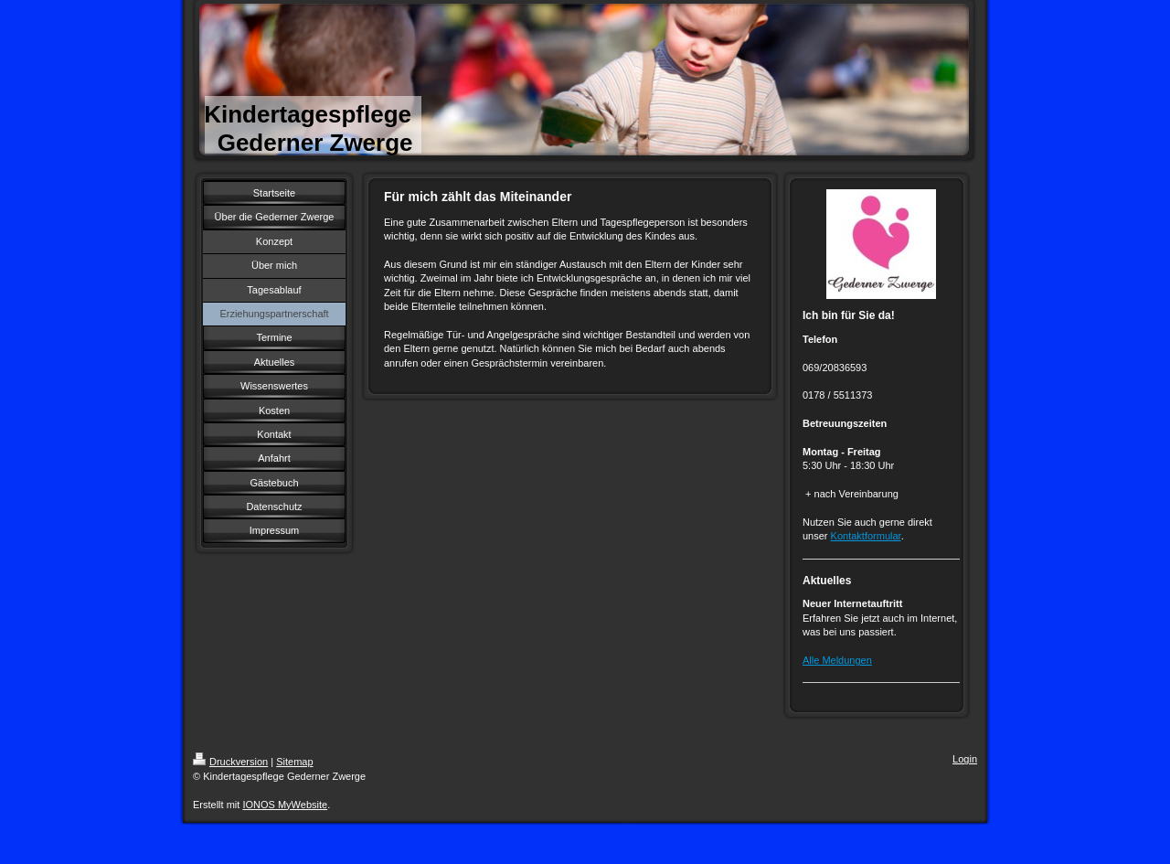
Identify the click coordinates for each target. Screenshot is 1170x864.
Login (964, 758)
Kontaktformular (866, 535)
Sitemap (294, 761)
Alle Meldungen (837, 660)
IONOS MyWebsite (284, 804)
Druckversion (230, 761)
